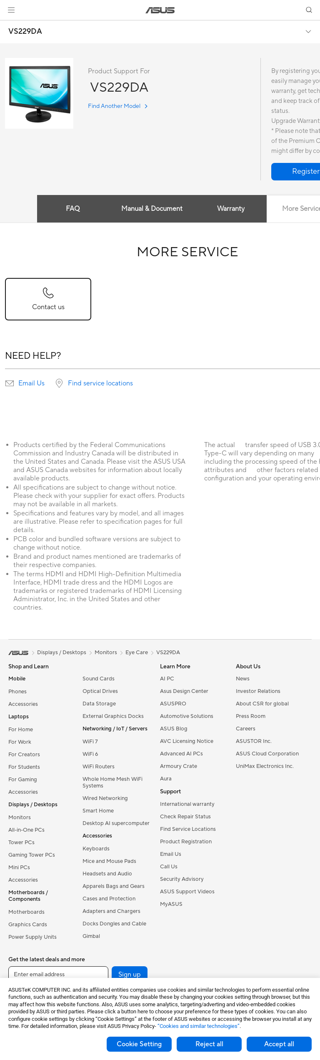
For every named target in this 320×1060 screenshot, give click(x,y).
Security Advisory (182, 879)
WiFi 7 (90, 741)
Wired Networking (105, 798)
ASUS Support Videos (187, 891)
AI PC (167, 678)
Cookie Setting (139, 1044)
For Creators (24, 754)
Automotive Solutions (186, 716)
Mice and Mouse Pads (109, 861)
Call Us (169, 866)
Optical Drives (100, 691)
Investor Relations (258, 691)
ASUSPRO (173, 703)
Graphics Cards (27, 924)
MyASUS (171, 904)
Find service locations (100, 383)
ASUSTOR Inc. (254, 741)
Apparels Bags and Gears (113, 886)
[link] (160, 10)
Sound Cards (98, 678)
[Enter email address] (58, 974)
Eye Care (136, 652)
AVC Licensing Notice (186, 741)
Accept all (279, 1044)
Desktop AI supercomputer (116, 823)
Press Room (250, 716)
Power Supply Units (32, 937)
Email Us (31, 383)
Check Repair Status (185, 816)
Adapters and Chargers (111, 911)
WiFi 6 (90, 754)
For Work (19, 742)
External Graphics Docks (113, 716)
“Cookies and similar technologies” (199, 1026)
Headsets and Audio (107, 873)
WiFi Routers (98, 766)
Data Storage (99, 703)
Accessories (23, 704)
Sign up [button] (129, 974)
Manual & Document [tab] (151, 209)
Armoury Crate (178, 766)
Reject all (209, 1044)
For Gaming (22, 779)
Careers (245, 728)
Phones (17, 691)
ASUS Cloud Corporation (267, 753)
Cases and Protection (108, 898)
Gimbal (91, 936)
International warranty (187, 804)
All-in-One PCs (26, 830)
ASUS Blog (174, 728)
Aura (166, 778)
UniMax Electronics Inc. (265, 766)
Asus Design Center (184, 691)
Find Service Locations (188, 829)
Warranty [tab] (231, 209)
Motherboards (26, 912)
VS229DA (25, 31)
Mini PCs (19, 867)
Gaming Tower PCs (31, 855)
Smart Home (98, 811)
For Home (20, 729)
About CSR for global (262, 703)
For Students (24, 767)
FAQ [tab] (73, 209)
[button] (11, 10)
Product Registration (186, 841)
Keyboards (96, 848)
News (243, 678)
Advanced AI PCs (181, 753)
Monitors (19, 817)
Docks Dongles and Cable (114, 923)
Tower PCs (21, 842)
